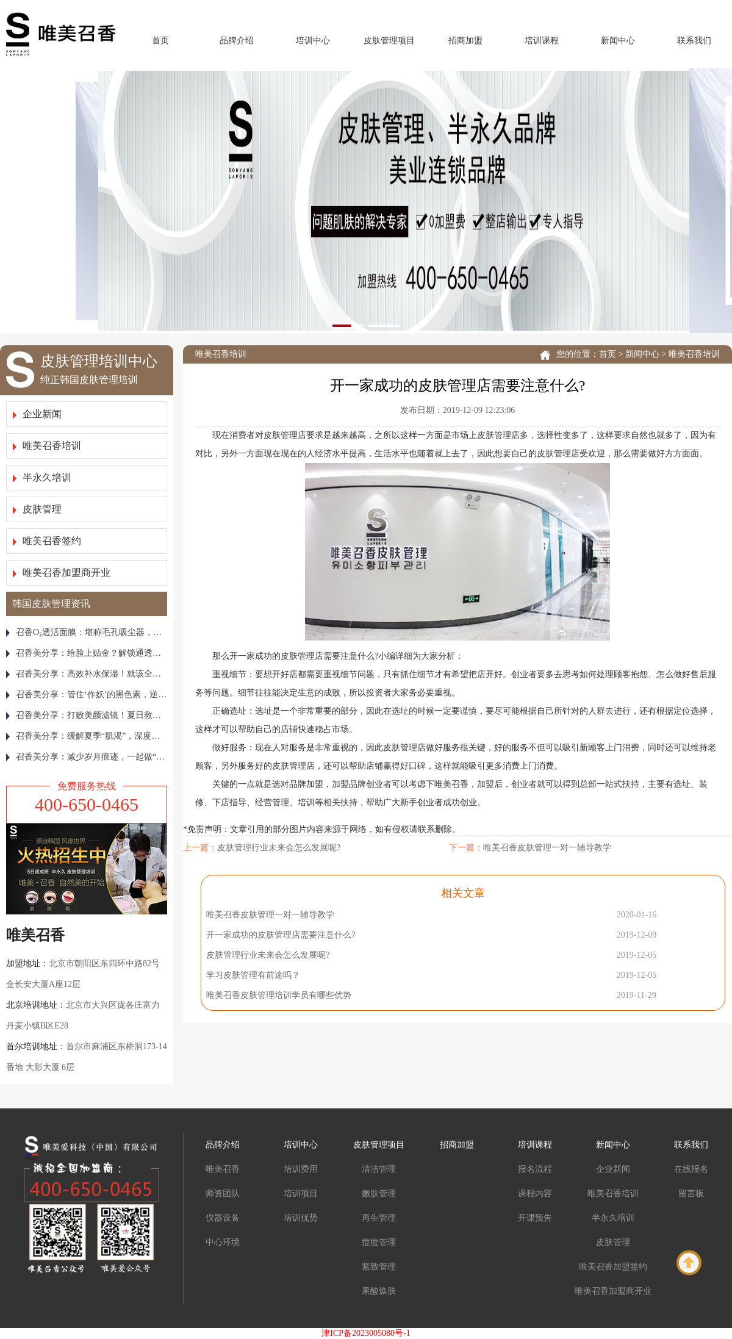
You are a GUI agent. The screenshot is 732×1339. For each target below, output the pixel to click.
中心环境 (223, 1242)
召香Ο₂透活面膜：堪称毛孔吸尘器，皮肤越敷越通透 (86, 632)
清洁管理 (379, 1169)
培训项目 (301, 1193)
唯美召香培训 (47, 445)
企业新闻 (37, 414)
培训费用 (301, 1169)
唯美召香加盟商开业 (61, 572)
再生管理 (379, 1217)
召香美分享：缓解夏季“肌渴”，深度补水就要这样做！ (86, 736)
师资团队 (223, 1193)
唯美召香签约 (47, 541)
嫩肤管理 (379, 1193)
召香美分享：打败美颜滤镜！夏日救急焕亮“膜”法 (86, 715)
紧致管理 (379, 1266)
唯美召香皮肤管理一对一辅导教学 (547, 847)
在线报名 (691, 1169)
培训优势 (301, 1217)
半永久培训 (42, 477)
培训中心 (313, 40)
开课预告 (535, 1217)
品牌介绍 (237, 40)
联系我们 (694, 40)
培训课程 (542, 40)
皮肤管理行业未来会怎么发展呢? (278, 847)
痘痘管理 (379, 1242)
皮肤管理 (37, 509)
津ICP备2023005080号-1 (365, 1333)
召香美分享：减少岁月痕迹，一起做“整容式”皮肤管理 (86, 756)
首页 (160, 40)
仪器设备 (223, 1217)
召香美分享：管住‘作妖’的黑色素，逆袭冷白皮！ (86, 694)
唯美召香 (223, 1169)
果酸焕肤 (379, 1291)
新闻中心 (618, 40)
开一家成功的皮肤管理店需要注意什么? (280, 934)
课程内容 (535, 1193)
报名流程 (535, 1169)
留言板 (691, 1193)
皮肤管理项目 (389, 40)
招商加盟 (465, 40)
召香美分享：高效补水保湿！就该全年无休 (86, 673)
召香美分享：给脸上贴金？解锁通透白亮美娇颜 (86, 653)
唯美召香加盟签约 (613, 1266)
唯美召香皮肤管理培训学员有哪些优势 (278, 995)
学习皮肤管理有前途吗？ (253, 975)
